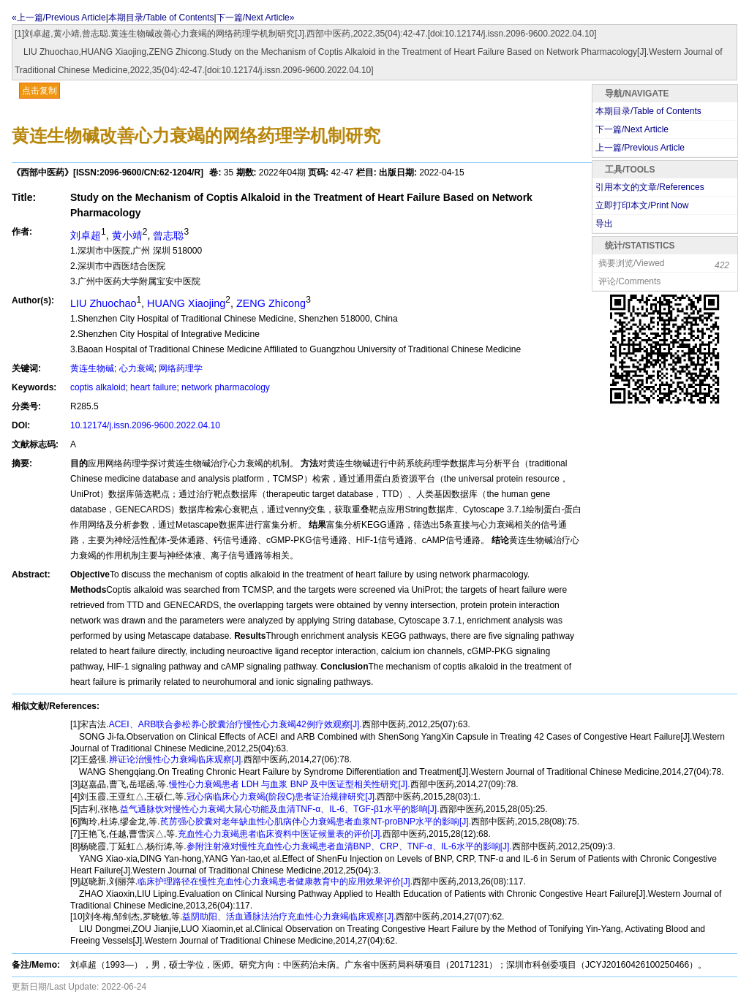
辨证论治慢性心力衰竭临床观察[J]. (176, 759)
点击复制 (39, 91)
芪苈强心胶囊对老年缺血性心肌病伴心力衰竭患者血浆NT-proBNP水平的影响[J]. (315, 821)
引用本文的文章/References (649, 187)
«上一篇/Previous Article (59, 17)
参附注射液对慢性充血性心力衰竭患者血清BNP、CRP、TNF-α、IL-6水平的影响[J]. (349, 846)
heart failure (153, 387)
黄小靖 (127, 235)
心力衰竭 (136, 368)
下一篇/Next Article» (256, 17)
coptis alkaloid (97, 387)
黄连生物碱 (92, 368)
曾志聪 (168, 235)
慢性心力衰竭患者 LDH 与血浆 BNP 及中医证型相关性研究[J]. (289, 784)
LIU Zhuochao (103, 303)
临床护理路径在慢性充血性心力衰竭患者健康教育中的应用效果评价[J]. (275, 881)
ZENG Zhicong (271, 303)
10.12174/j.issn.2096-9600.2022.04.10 (145, 425)
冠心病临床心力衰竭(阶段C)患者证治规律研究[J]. (282, 797)
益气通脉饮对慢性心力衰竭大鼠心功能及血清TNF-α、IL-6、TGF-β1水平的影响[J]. (280, 809)
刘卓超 (85, 235)
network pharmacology (225, 387)
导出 (604, 224)
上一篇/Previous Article (640, 148)
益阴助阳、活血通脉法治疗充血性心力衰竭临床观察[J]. (289, 916)
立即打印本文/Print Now (641, 205)
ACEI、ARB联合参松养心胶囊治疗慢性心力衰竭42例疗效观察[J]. (235, 724)
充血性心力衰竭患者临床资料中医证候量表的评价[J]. (280, 834)
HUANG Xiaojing (186, 303)
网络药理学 (181, 368)
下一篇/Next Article (632, 129)
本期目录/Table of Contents (161, 17)
